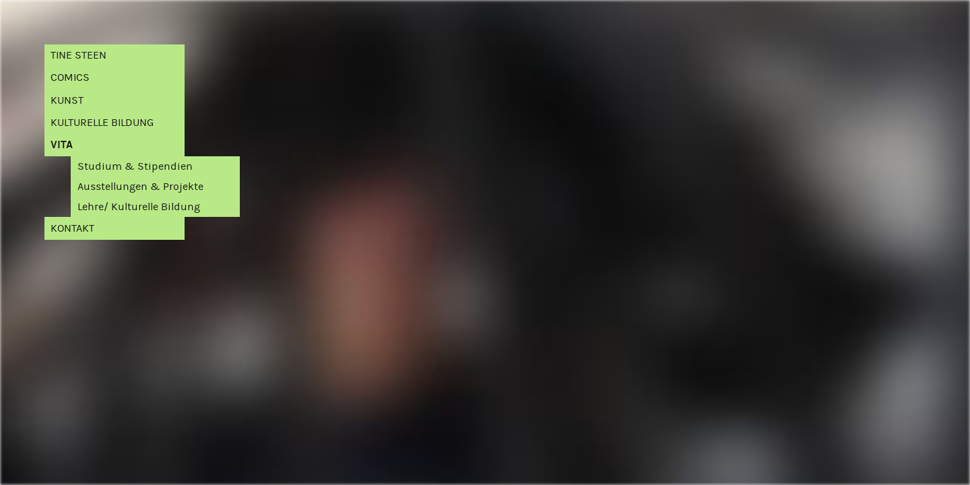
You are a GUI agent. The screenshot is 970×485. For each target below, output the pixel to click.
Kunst (67, 100)
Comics (70, 77)
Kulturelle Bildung (102, 122)
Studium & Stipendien (135, 166)
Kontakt (72, 228)
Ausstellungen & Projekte (140, 186)
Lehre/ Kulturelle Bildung (138, 206)
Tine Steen (78, 54)
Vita (62, 144)
